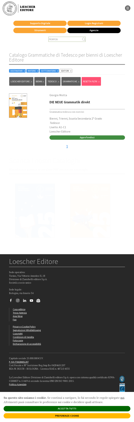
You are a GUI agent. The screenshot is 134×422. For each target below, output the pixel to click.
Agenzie (94, 30)
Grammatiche (71, 81)
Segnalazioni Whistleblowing (27, 330)
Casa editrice (19, 309)
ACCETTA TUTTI (67, 408)
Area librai (18, 316)
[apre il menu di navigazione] (127, 8)
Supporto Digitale (40, 23)
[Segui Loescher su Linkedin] (26, 301)
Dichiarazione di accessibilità (27, 343)
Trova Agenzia (20, 312)
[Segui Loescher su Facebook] (12, 301)
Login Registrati (94, 23)
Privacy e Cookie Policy (24, 326)
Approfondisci (87, 137)
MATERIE (33, 70)
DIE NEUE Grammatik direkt (69, 102)
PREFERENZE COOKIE (67, 415)
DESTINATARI (18, 70)
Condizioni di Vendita (23, 337)
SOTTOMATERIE (50, 70)
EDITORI (66, 70)
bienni (40, 81)
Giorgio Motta (58, 95)
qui (122, 397)
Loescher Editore (22, 81)
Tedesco (54, 81)
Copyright (18, 333)
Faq (14, 319)
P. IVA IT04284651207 (19, 361)
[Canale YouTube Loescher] (33, 301)
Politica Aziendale (17, 384)
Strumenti (40, 30)
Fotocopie (18, 340)
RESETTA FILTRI (91, 81)
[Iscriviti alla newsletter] (39, 301)
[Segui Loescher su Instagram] (19, 301)
